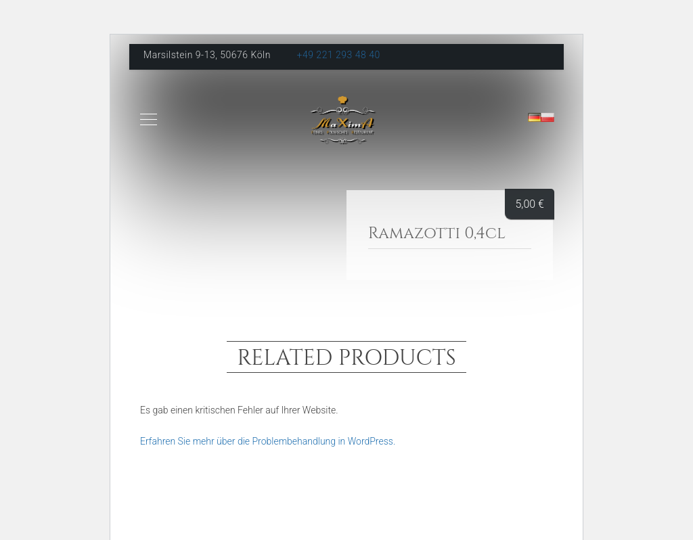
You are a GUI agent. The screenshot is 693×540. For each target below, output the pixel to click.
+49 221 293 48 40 (338, 54)
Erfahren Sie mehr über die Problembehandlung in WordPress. (267, 441)
